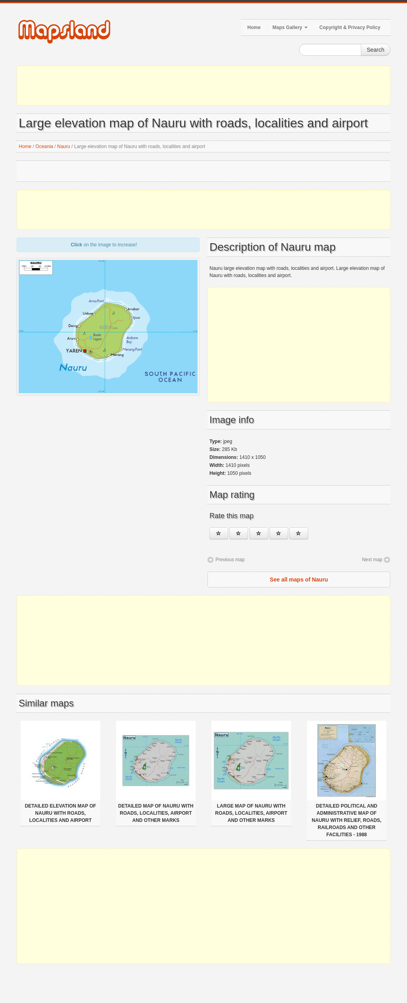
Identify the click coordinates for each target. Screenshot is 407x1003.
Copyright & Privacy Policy (350, 27)
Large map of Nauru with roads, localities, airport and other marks (251, 813)
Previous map (229, 559)
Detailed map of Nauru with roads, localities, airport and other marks (156, 813)
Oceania (44, 146)
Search (375, 50)
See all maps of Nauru (299, 579)
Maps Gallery (290, 27)
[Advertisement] (203, 85)
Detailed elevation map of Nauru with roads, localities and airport (60, 813)
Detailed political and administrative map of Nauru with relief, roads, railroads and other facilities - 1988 (346, 820)
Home (253, 27)
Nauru (63, 146)
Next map (372, 559)
